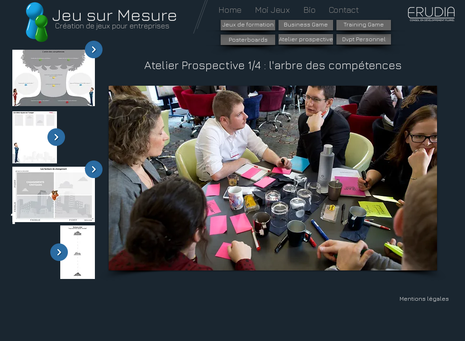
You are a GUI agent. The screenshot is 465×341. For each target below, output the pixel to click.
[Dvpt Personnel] (363, 39)
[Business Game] (306, 25)
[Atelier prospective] (306, 39)
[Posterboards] (248, 40)
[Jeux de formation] (248, 25)
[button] (273, 178)
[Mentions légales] (424, 299)
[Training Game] (363, 25)
